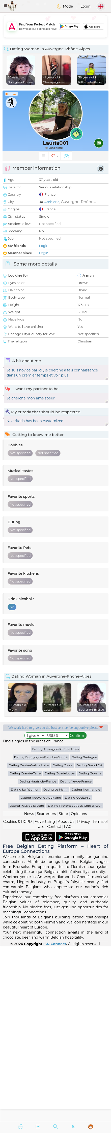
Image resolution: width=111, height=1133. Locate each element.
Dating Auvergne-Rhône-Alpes (55, 924)
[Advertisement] (55, 26)
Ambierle (52, 202)
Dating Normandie (86, 965)
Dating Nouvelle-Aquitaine (41, 973)
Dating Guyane (89, 948)
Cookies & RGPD (17, 997)
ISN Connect (54, 1119)
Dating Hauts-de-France (37, 956)
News (29, 989)
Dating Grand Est (89, 940)
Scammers (46, 989)
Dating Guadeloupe (60, 948)
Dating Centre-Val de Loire (29, 940)
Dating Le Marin (55, 965)
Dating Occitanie (77, 973)
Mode (65, 6)
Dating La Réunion (25, 965)
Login (85, 6)
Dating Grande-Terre (25, 948)
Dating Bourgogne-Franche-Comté (41, 932)
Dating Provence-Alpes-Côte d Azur (74, 981)
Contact (54, 1002)
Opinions (79, 989)
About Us (66, 997)
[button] (5, 5)
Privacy (83, 997)
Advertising (45, 997)
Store (63, 989)
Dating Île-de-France (76, 956)
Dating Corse (62, 940)
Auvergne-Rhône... (78, 201)
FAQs (68, 1002)
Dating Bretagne (84, 932)
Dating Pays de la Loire (26, 981)
